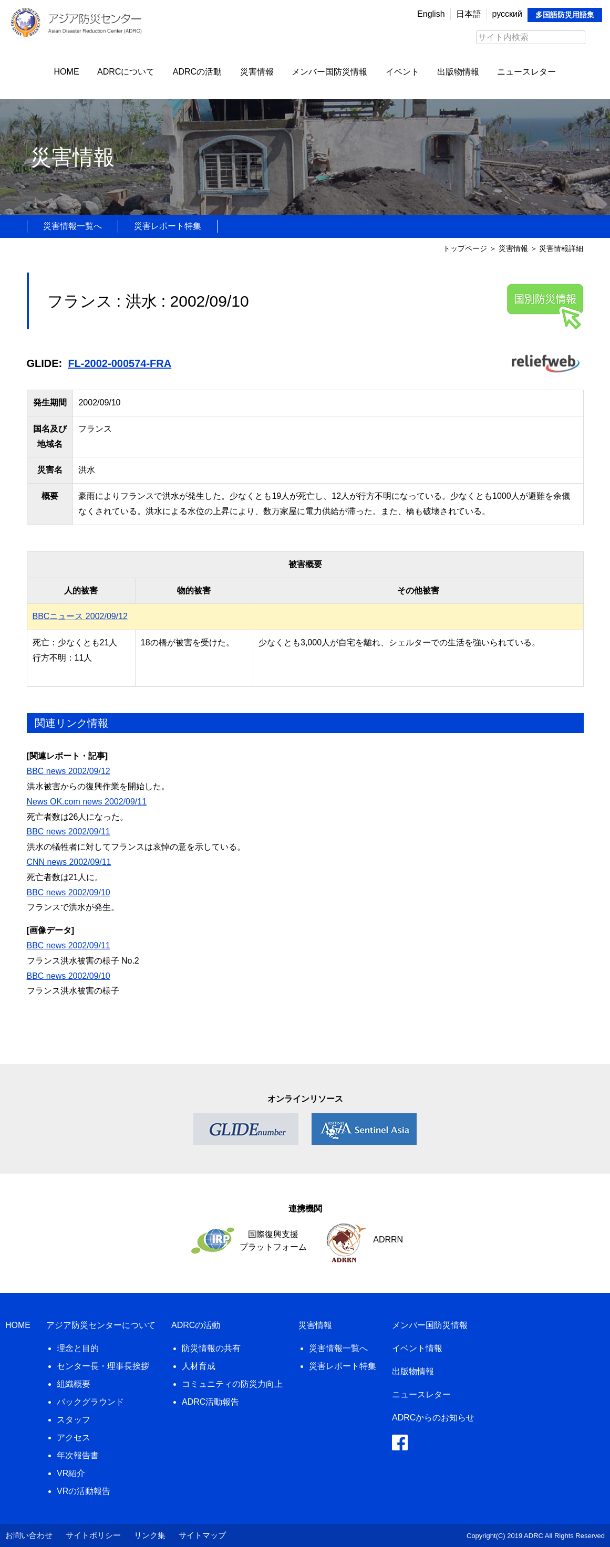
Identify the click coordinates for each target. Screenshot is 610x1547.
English (430, 13)
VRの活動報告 (83, 1491)
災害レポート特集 (167, 226)
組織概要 (73, 1383)
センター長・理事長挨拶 (103, 1366)
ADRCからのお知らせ (433, 1417)
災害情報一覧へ (72, 226)
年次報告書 (78, 1455)
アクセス (73, 1437)
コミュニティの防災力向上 (232, 1383)
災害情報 (257, 71)
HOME (66, 71)
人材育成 (198, 1366)
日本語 (468, 13)
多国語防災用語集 (564, 15)
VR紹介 (71, 1473)
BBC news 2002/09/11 (68, 831)
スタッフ (73, 1419)
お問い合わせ (29, 1535)
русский (507, 13)
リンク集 (150, 1535)
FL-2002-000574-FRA (119, 363)
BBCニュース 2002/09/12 (80, 616)
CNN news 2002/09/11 (69, 862)
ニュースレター (526, 71)
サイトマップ (202, 1535)
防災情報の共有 (211, 1348)
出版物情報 (458, 71)
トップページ (465, 248)
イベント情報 (417, 1348)
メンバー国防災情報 (329, 71)
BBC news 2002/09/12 (68, 771)
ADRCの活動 (197, 71)
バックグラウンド (90, 1401)
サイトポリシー (93, 1535)
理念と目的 (78, 1348)
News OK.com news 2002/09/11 (87, 801)
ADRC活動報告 (210, 1401)
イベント (402, 71)
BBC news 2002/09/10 (68, 892)
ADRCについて (125, 71)
